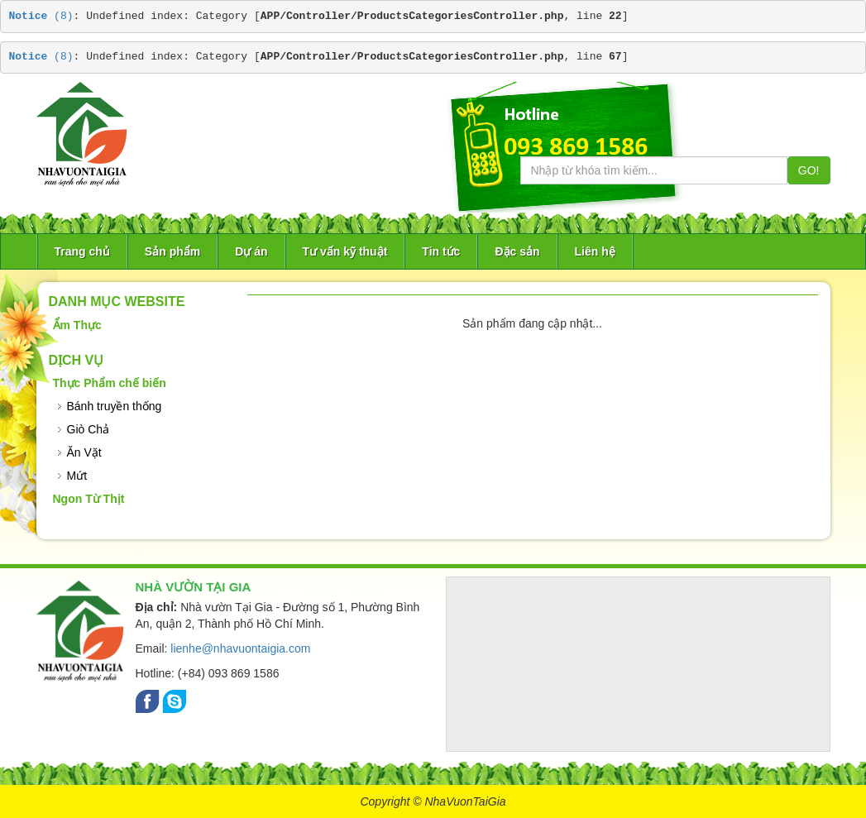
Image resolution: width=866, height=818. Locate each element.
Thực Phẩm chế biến (109, 383)
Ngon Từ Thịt (89, 498)
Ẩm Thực (77, 325)
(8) (41, 16)
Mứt (77, 475)
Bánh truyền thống (114, 406)
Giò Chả (88, 429)
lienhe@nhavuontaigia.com (240, 648)
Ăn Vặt (84, 452)
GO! (809, 170)
